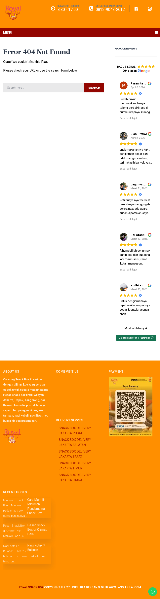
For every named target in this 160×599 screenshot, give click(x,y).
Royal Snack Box (31, 587)
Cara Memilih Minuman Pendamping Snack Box (36, 506)
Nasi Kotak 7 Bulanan (36, 548)
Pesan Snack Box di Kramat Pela (37, 529)
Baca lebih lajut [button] (128, 118)
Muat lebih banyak (136, 328)
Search (94, 87)
